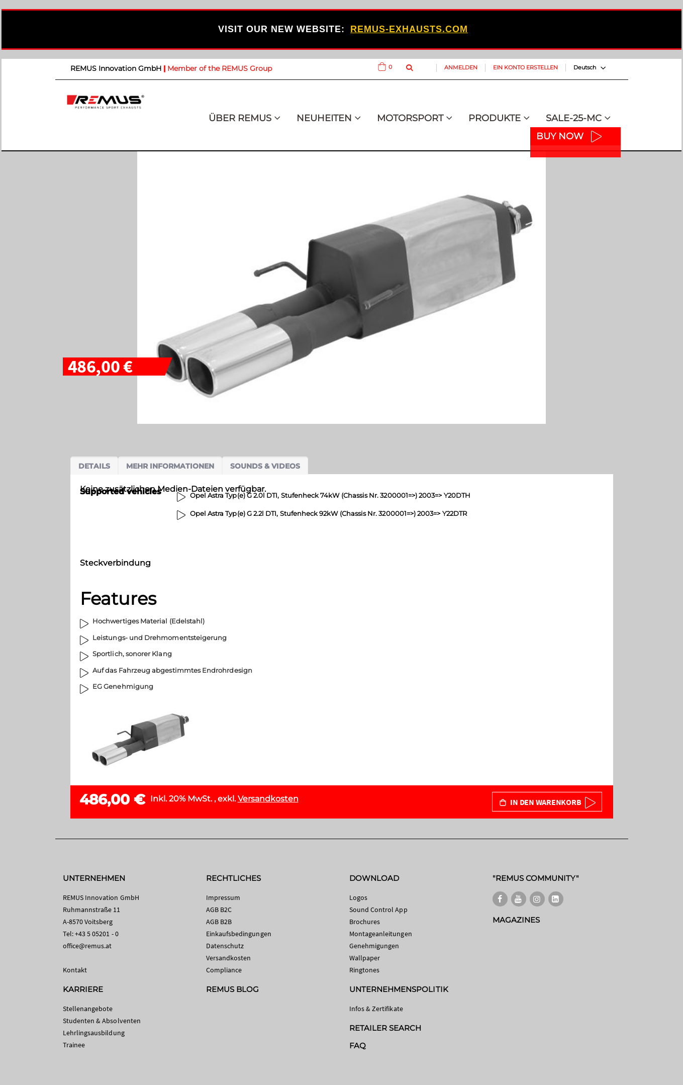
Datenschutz (225, 945)
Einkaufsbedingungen (238, 933)
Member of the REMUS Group (219, 68)
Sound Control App (378, 909)
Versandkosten (268, 798)
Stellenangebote (88, 1008)
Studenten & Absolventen (102, 1020)
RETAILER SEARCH (385, 1028)
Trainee (74, 1044)
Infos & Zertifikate (376, 1008)
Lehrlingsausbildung (94, 1032)
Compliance (224, 969)
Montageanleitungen (380, 933)
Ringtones (364, 969)
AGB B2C (219, 909)
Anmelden (460, 67)
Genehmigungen (374, 945)
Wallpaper (364, 957)
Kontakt (75, 969)
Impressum (223, 897)
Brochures (364, 921)
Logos (358, 897)
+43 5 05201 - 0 (97, 933)
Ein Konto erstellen (525, 67)
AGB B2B (219, 921)
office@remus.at (87, 945)
